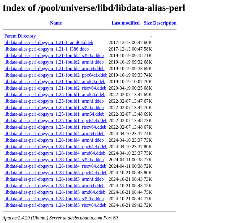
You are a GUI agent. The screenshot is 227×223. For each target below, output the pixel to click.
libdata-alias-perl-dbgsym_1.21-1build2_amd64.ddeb (54, 81)
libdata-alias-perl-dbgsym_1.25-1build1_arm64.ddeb (54, 114)
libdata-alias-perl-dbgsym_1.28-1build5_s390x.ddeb (54, 198)
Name (56, 22)
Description (164, 22)
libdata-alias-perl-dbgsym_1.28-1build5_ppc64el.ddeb (55, 172)
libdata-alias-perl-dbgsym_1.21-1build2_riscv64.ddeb (55, 88)
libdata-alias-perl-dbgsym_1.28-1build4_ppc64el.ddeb (55, 146)
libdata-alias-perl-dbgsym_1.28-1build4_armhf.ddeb (54, 140)
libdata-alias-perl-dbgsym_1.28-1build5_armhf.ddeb (54, 179)
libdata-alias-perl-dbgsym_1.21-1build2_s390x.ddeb (54, 55)
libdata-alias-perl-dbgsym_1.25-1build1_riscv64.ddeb (55, 127)
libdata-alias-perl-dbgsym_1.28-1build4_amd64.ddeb (54, 153)
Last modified (126, 22)
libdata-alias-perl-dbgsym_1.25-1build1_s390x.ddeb (54, 107)
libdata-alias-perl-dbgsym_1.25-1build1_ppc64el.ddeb (55, 120)
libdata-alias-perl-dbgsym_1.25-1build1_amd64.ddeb (54, 94)
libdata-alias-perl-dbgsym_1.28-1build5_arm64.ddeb (54, 185)
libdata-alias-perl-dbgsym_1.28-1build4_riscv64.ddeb (55, 166)
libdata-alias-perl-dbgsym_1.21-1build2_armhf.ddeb (54, 61)
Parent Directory (20, 35)
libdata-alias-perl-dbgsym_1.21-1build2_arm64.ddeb (54, 68)
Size (148, 22)
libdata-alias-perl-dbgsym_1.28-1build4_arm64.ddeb (54, 133)
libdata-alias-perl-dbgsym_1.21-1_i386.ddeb (46, 48)
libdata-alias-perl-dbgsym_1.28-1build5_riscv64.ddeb (55, 205)
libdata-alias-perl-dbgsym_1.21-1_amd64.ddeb (48, 42)
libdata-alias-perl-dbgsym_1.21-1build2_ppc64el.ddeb (55, 74)
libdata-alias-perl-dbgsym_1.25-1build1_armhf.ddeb (54, 101)
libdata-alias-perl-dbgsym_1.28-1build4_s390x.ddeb (54, 159)
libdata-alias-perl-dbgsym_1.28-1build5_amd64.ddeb (54, 192)
